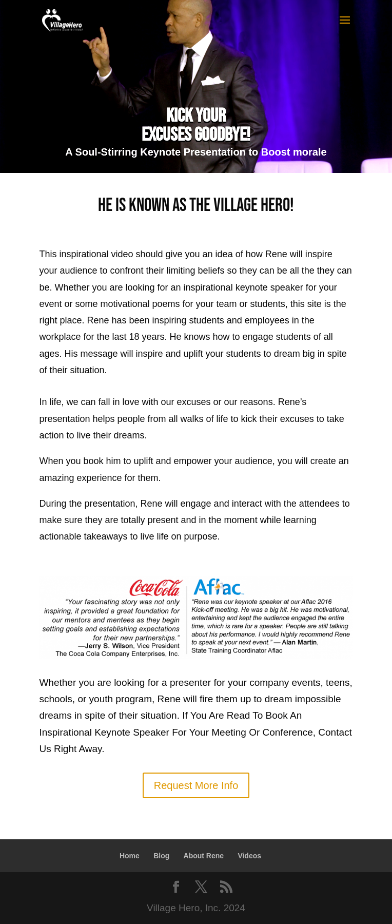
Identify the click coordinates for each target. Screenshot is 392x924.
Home (130, 856)
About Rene (204, 856)
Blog (161, 856)
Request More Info (196, 785)
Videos (249, 856)
